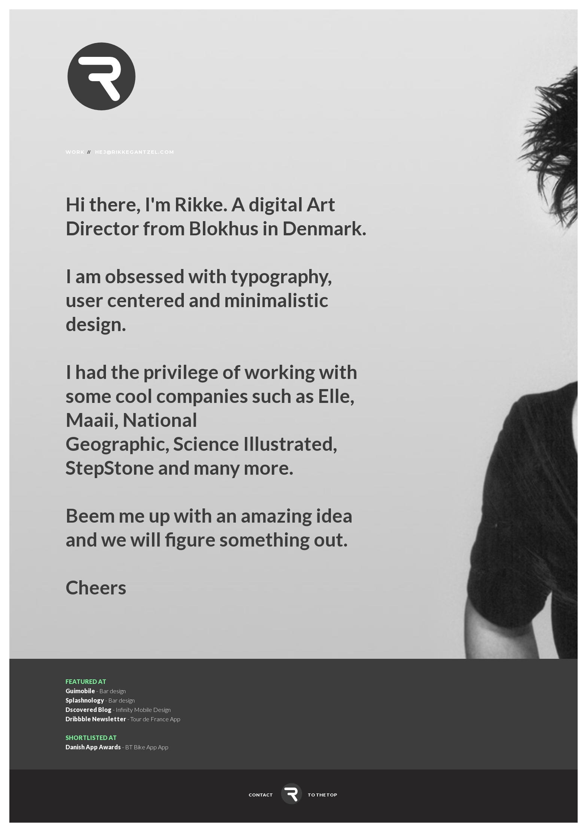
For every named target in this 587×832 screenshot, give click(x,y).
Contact (261, 795)
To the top (322, 795)
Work (75, 152)
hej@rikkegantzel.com (134, 152)
